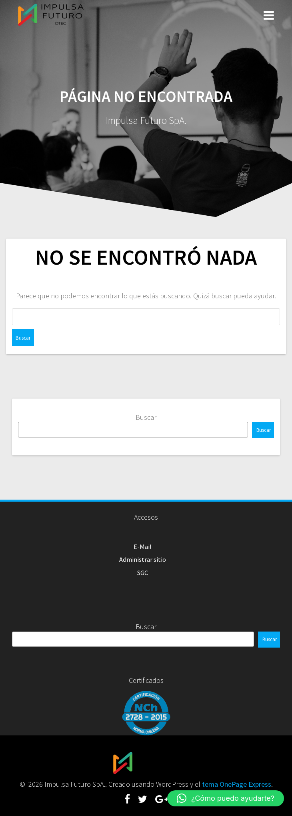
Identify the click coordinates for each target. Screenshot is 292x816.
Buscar (146, 417)
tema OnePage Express (236, 784)
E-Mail (143, 547)
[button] (225, 798)
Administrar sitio (142, 559)
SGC (142, 573)
